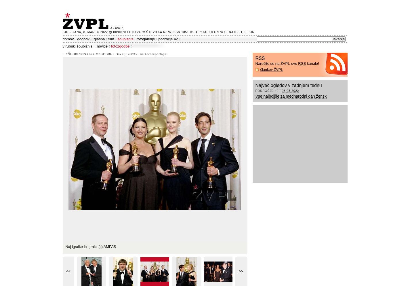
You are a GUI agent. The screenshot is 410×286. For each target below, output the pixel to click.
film (111, 39)
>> (241, 271)
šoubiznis (125, 39)
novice (102, 46)
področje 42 (168, 39)
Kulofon (211, 32)
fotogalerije (146, 39)
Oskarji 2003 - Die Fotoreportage (141, 54)
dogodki (84, 39)
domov (68, 39)
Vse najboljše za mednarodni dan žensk (291, 96)
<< (68, 271)
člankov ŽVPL (271, 69)
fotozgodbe (120, 46)
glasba (99, 39)
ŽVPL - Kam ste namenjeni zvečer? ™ (86, 21)
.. (64, 54)
